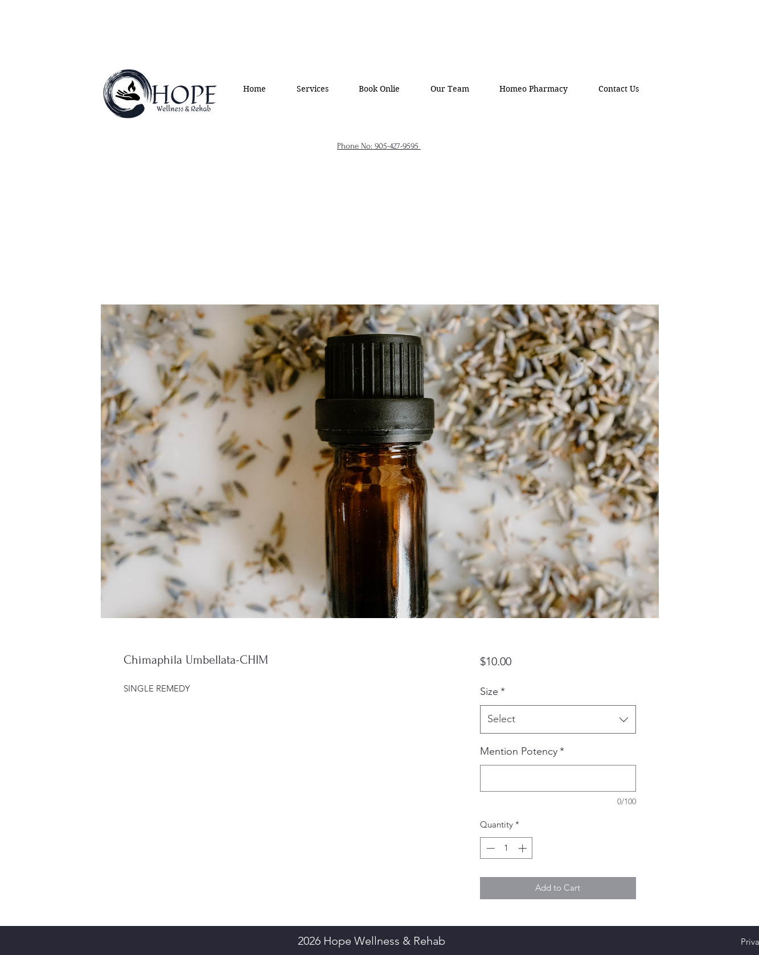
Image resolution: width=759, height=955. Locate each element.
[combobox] (557, 719)
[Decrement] (489, 848)
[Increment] (523, 848)
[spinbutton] (506, 848)
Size (492, 691)
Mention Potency (522, 751)
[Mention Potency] (558, 778)
